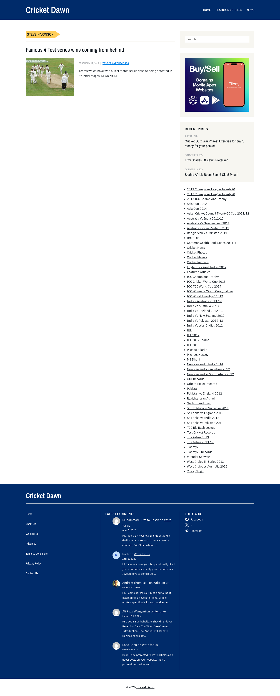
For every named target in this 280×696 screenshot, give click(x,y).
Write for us (142, 554)
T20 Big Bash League (201, 428)
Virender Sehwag (198, 457)
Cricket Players (197, 257)
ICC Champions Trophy (203, 277)
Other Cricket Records (202, 384)
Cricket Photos (197, 252)
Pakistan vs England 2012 (204, 393)
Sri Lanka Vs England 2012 (205, 413)
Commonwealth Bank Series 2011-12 (212, 243)
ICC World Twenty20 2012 (205, 296)
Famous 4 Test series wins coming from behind (75, 50)
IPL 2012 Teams (198, 340)
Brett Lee (193, 238)
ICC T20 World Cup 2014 (204, 286)
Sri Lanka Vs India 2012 (203, 418)
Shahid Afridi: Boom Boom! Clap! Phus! (211, 174)
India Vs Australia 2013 (203, 306)
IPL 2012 (193, 335)
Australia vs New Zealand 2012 (208, 228)
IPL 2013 (193, 345)
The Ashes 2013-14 (200, 442)
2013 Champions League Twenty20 (211, 194)
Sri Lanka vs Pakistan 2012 (205, 423)
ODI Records (195, 379)
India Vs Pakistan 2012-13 (205, 321)
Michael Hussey (197, 355)
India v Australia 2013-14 (204, 301)
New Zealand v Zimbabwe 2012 (208, 369)
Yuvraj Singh (195, 471)
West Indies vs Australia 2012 (207, 466)
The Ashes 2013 (198, 437)
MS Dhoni (193, 359)
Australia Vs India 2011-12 (205, 218)
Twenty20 (193, 447)
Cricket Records (198, 262)
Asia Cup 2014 (197, 209)
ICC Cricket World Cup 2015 (206, 282)
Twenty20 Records (199, 452)
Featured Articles (198, 272)
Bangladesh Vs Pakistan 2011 (207, 233)
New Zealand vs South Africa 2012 (210, 374)
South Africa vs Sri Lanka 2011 (208, 408)
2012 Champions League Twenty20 (211, 189)
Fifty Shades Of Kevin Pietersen (206, 160)
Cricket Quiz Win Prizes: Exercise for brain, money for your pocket (214, 143)
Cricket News (196, 248)
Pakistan (193, 389)
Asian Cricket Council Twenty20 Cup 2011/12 (218, 213)
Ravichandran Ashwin (201, 398)
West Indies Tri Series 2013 (205, 462)
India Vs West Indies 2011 (205, 325)
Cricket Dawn (47, 10)
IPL (189, 330)
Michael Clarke (197, 350)
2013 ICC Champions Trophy (206, 199)
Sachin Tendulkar (199, 403)
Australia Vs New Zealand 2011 (208, 223)
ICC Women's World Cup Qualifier (210, 291)
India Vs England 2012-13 (205, 311)
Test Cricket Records (115, 63)
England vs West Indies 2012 (206, 267)
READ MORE (109, 76)
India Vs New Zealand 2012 (205, 316)
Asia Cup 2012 (197, 204)
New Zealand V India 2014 (205, 364)
